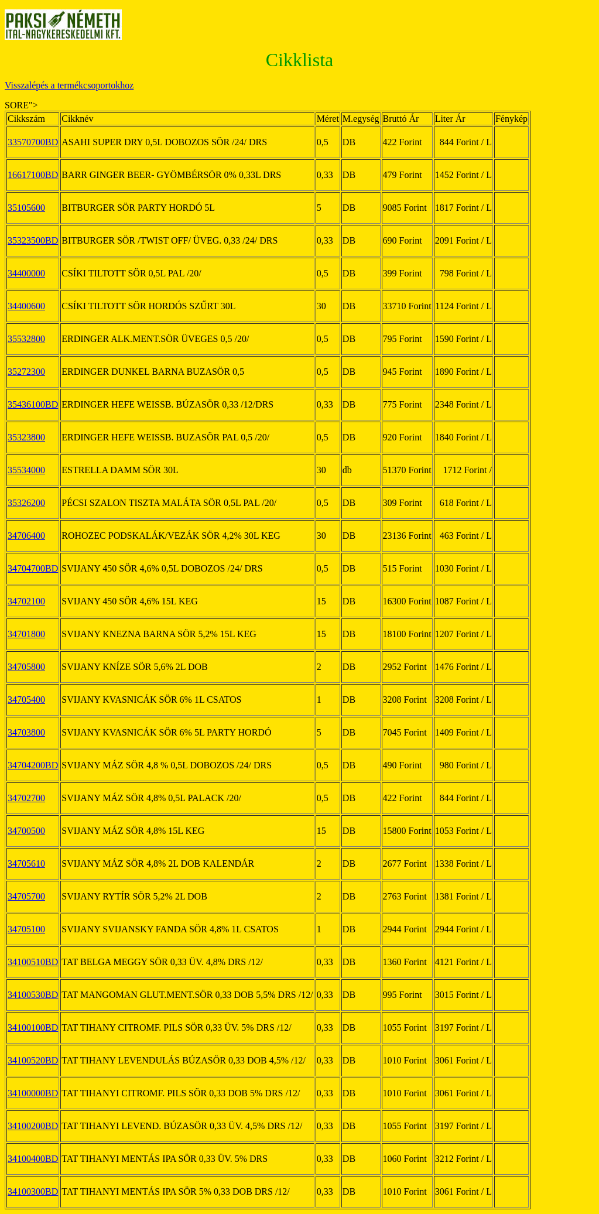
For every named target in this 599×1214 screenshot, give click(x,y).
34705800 (26, 667)
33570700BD (33, 142)
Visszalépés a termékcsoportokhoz (69, 85)
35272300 (26, 372)
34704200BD (33, 765)
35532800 (26, 339)
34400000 (26, 273)
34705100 (26, 929)
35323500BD (33, 240)
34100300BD (33, 1191)
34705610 (26, 863)
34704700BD (33, 568)
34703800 (26, 732)
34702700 (26, 798)
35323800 (26, 437)
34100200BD (33, 1126)
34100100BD (33, 1027)
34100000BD (33, 1093)
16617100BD (33, 175)
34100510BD (33, 962)
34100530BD (33, 995)
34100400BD (33, 1159)
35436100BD (33, 404)
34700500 (26, 831)
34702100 (26, 601)
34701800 (26, 634)
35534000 (26, 470)
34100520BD (33, 1060)
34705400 (26, 700)
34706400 (26, 536)
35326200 (26, 503)
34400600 (26, 306)
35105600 (26, 208)
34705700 (26, 896)
